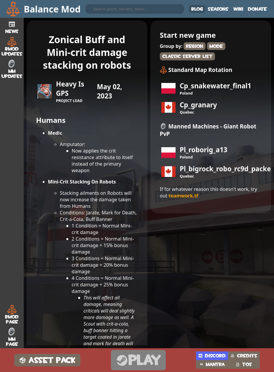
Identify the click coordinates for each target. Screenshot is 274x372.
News (12, 26)
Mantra (212, 364)
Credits (243, 356)
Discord (212, 356)
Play (138, 360)
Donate (257, 9)
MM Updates (12, 69)
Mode (216, 46)
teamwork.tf (183, 195)
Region (194, 46)
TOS (244, 364)
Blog (197, 9)
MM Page (12, 337)
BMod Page (12, 314)
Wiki (238, 9)
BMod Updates (12, 46)
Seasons (218, 9)
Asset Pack (47, 360)
